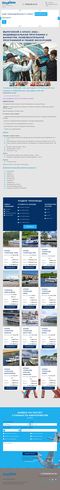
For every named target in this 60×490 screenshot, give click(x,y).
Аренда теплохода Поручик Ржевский (27, 371)
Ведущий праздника (37, 436)
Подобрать (30, 226)
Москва (7, 211)
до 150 (48, 215)
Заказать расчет (30, 453)
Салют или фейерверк (10, 439)
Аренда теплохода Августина (27, 331)
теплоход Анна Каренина (12, 95)
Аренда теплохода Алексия (8, 331)
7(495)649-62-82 (31, 4)
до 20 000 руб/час (24, 219)
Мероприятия (40, 14)
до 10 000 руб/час (24, 213)
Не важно (8, 209)
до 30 (48, 209)
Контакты (6, 18)
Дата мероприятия (8, 421)
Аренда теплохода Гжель (27, 291)
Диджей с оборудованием (12, 436)
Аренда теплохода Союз (11, 252)
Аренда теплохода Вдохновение (9, 371)
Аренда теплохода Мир (29, 252)
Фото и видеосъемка (37, 433)
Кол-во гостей (6, 427)
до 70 (48, 212)
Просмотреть (11, 267)
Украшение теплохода (11, 433)
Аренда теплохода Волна (46, 331)
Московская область (10, 213)
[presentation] (58, 18)
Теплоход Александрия (9, 291)
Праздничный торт (37, 439)
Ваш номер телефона (27, 427)
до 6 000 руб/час (24, 210)
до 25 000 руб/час (24, 222)
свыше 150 (49, 218)
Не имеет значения (24, 207)
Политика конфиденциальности (49, 481)
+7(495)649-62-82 (49, 473)
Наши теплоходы (9, 14)
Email (31, 421)
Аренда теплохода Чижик (46, 371)
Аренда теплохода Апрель (46, 252)
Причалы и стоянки (24, 14)
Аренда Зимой (9, 215)
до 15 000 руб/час (24, 216)
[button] (55, 44)
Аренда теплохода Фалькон (46, 291)
